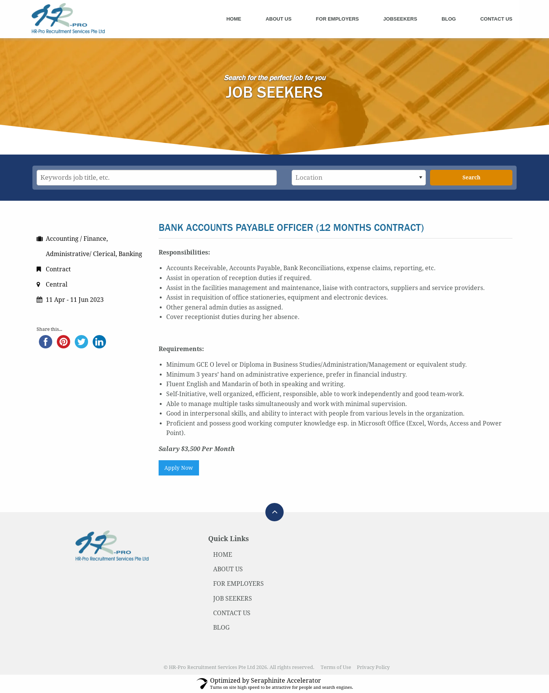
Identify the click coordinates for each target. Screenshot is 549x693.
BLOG (221, 627)
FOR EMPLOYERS (238, 583)
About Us (279, 19)
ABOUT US (228, 569)
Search (471, 177)
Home (233, 19)
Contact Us (496, 19)
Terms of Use (336, 667)
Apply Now (178, 468)
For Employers (337, 19)
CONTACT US (231, 613)
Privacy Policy (373, 667)
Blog (448, 19)
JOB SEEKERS (232, 598)
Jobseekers (400, 19)
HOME (222, 554)
